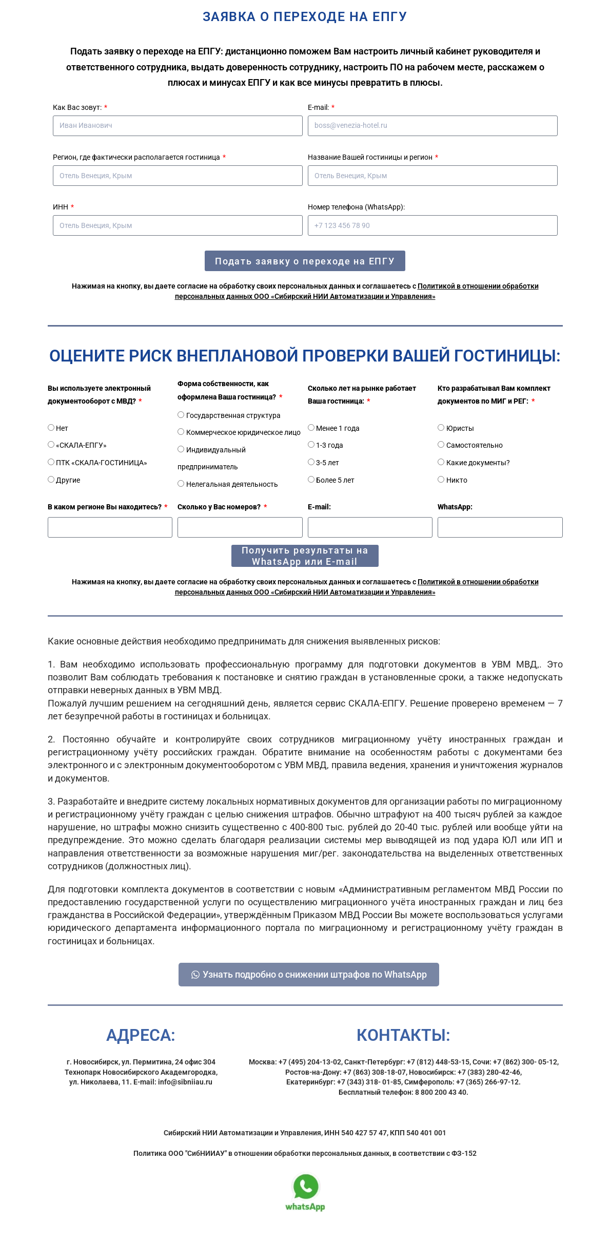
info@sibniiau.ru (185, 1089)
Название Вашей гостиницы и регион (371, 157)
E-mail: (319, 107)
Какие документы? (478, 463)
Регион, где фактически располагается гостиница (137, 157)
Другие (68, 480)
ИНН (61, 207)
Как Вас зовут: (78, 107)
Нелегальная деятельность (232, 484)
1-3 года (329, 445)
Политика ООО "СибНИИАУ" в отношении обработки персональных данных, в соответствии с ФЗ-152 (305, 1160)
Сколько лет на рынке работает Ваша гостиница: (362, 394)
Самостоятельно (474, 445)
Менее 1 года (338, 428)
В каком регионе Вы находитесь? (105, 507)
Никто (456, 480)
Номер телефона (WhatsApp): (356, 207)
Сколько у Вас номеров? (220, 507)
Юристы (460, 428)
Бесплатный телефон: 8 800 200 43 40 (402, 1099)
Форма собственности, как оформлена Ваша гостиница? (228, 390)
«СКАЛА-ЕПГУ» (81, 445)
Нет (62, 428)
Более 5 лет (335, 480)
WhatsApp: (455, 507)
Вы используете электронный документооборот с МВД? (99, 394)
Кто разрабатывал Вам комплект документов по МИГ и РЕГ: (494, 394)
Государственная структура (233, 415)
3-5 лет (327, 463)
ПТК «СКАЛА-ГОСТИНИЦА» (101, 463)
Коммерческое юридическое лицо (243, 432)
